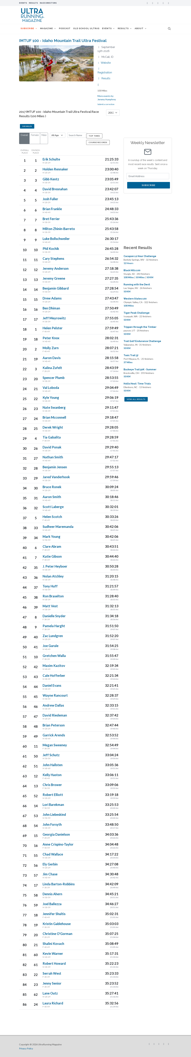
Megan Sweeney (55, 745)
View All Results (136, 399)
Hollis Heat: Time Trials (137, 383)
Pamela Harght (54, 626)
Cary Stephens (53, 258)
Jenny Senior (52, 983)
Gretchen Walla (54, 656)
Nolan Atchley (53, 576)
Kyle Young (51, 397)
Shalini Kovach (53, 944)
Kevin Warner (53, 953)
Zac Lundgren (53, 636)
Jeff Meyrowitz (54, 318)
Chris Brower (52, 785)
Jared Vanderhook (56, 477)
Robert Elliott (53, 795)
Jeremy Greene (54, 278)
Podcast (67, 29)
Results (33, 3)
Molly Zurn (51, 348)
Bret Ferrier (51, 219)
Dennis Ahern (52, 894)
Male (44, 135)
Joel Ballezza (52, 904)
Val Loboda (51, 387)
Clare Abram (52, 546)
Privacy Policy (26, 1048)
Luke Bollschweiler (56, 239)
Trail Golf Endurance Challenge (142, 341)
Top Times (94, 136)
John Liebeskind (54, 814)
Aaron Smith (52, 497)
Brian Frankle (52, 209)
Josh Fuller (50, 199)
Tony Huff (50, 586)
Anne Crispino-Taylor (58, 844)
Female (35, 135)
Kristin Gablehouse (57, 924)
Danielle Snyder (54, 616)
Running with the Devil (137, 284)
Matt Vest (50, 606)
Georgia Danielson (56, 834)
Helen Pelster (53, 328)
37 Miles (128, 362)
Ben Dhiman (51, 308)
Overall (24, 135)
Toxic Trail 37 (131, 355)
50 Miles (140, 277)
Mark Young (51, 536)
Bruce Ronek (52, 487)
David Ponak (52, 447)
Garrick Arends (54, 735)
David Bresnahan (55, 189)
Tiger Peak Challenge (137, 313)
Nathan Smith (53, 457)
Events (23, 3)
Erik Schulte (51, 159)
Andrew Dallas (53, 705)
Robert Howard (54, 963)
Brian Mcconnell (54, 417)
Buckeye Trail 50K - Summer (140, 369)
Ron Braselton (53, 596)
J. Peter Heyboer (55, 566)
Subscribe (148, 185)
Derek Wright (53, 427)
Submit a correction (105, 104)
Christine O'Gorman (57, 934)
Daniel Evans (52, 685)
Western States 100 (135, 298)
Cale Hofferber (54, 675)
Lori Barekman (53, 805)
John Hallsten (53, 765)
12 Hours (128, 263)
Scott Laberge (53, 507)
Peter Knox (51, 338)
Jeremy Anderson (56, 268)
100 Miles (27, 126)
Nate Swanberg (54, 407)
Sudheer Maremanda (58, 526)
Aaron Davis (52, 358)
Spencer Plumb (53, 378)
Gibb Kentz (51, 179)
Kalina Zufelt (52, 368)
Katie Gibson (52, 556)
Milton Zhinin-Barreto (59, 229)
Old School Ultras (90, 29)
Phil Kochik (51, 248)
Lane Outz (50, 993)
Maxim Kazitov (54, 666)
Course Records (98, 142)
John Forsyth (52, 824)
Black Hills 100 (132, 270)
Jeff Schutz (51, 755)
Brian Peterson (54, 725)
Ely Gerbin (50, 864)
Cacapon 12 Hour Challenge (140, 256)
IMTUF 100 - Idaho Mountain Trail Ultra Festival (63, 40)
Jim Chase (50, 874)
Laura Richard (53, 1003)
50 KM (149, 277)
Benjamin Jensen (55, 467)
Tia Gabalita (52, 437)
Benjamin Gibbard (56, 288)
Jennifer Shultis (54, 914)
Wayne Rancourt (55, 695)
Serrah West (52, 973)
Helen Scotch (52, 517)
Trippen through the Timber (140, 327)
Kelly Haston (52, 775)
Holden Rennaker (55, 169)
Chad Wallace (53, 854)
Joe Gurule (50, 646)
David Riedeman (55, 715)
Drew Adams (52, 298)
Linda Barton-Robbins (59, 884)
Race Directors (48, 3)
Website (104, 62)
